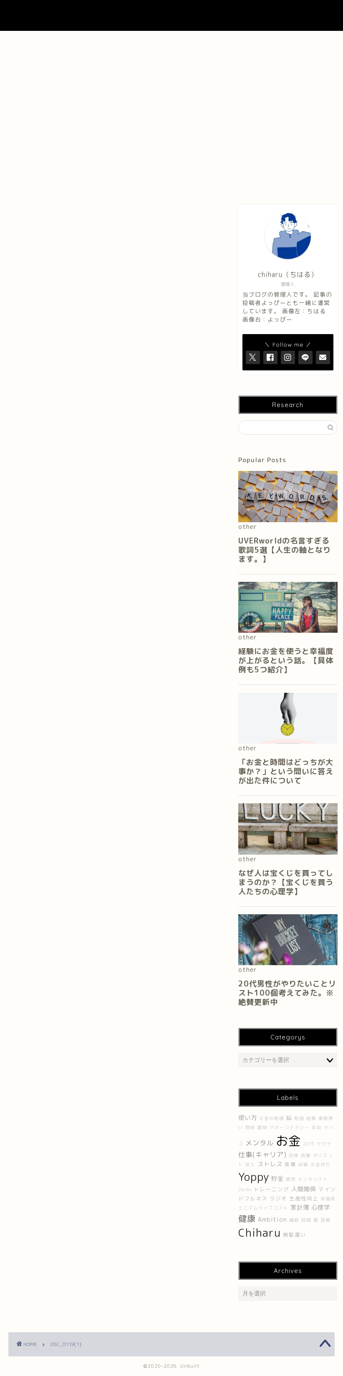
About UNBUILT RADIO (170, 44)
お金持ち (320, 1164)
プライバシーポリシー (304, 44)
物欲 (250, 1127)
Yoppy (253, 1176)
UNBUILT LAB (171, 15)
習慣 (325, 1220)
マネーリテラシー (290, 1127)
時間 (306, 1220)
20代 (309, 1144)
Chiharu (259, 1232)
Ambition (272, 1219)
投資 (294, 1155)
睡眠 (294, 1220)
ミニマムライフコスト (263, 1208)
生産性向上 (303, 1198)
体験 (303, 1164)
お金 (288, 1140)
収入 (250, 1164)
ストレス (269, 1164)
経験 (311, 1118)
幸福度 (327, 1199)
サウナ (324, 1144)
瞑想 (291, 1179)
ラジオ (278, 1198)
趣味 (262, 1127)
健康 (247, 1218)
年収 (317, 1127)
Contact (239, 41)
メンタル (259, 1142)
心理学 (320, 1207)
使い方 (247, 1118)
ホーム (39, 41)
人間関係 (303, 1189)
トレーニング (271, 1189)
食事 (290, 1164)
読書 (306, 1155)
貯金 (277, 1179)
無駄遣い (294, 1234)
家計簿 (299, 1207)
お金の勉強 (271, 1118)
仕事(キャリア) (262, 1154)
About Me (102, 41)
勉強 (299, 1118)
